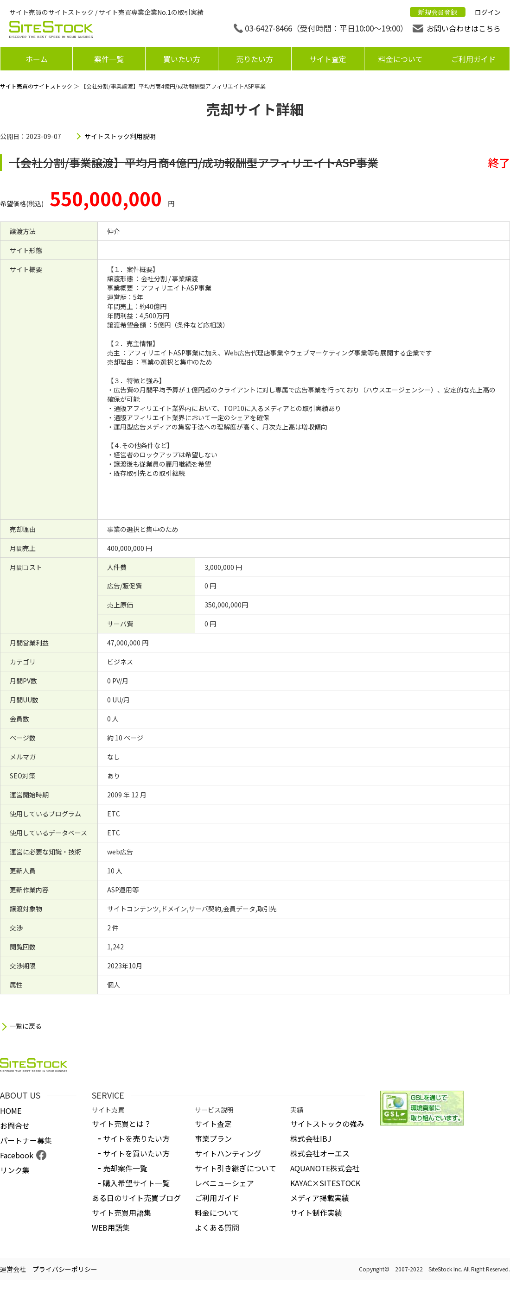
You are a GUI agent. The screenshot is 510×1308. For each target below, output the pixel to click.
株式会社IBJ (311, 1138)
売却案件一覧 (125, 1168)
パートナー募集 (26, 1140)
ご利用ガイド (473, 58)
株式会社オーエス (320, 1153)
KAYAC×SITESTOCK (325, 1182)
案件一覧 (109, 58)
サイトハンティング (228, 1153)
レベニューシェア (224, 1182)
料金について (400, 58)
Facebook (16, 1155)
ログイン (488, 12)
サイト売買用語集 (121, 1212)
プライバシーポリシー (64, 1269)
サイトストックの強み (327, 1123)
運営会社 (13, 1269)
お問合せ (15, 1125)
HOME (10, 1110)
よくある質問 (217, 1227)
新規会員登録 (437, 12)
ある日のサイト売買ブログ (136, 1197)
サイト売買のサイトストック (36, 86)
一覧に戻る (25, 1026)
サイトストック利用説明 (120, 136)
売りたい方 (254, 58)
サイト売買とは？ (121, 1123)
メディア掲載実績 (319, 1197)
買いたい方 (181, 58)
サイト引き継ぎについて (235, 1168)
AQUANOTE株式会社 (325, 1168)
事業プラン (213, 1138)
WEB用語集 (111, 1227)
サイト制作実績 (316, 1212)
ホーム (37, 58)
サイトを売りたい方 (136, 1138)
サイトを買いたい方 (136, 1153)
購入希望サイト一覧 (136, 1182)
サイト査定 (327, 58)
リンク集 (15, 1169)
